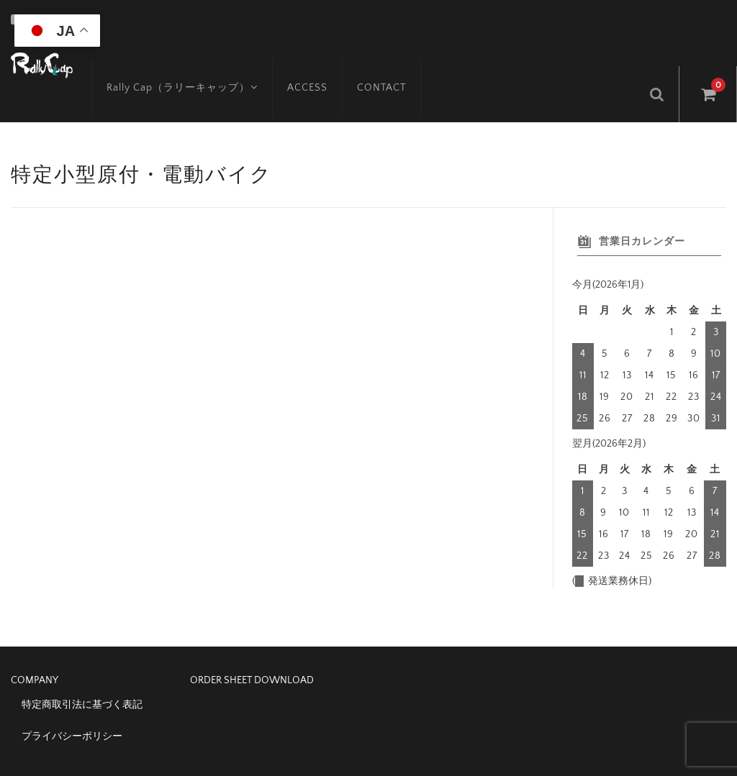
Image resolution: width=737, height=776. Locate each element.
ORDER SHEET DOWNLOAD (252, 650)
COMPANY (34, 650)
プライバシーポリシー (72, 706)
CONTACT (367, 62)
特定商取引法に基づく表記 (82, 674)
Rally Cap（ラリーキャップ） (165, 62)
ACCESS (293, 62)
